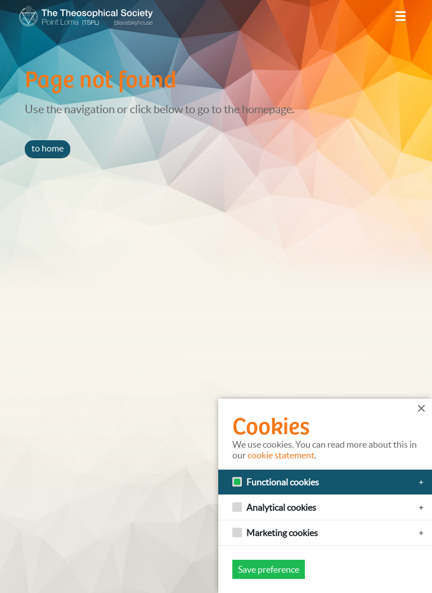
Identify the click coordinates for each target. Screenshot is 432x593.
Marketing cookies (282, 533)
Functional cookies (282, 482)
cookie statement (281, 455)
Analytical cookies (281, 507)
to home (48, 148)
